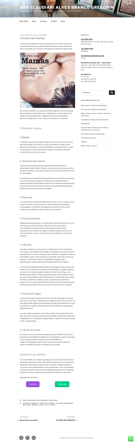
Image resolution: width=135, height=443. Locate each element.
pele (47, 405)
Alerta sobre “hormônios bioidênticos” (94, 105)
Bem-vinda (24, 21)
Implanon (84, 142)
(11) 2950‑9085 (87, 49)
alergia (26, 403)
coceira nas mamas (64, 403)
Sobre (34, 21)
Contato (54, 21)
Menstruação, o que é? (89, 146)
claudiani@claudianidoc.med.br (92, 56)
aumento (35, 403)
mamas (35, 405)
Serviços (43, 21)
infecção (27, 405)
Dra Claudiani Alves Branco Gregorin (67, 7)
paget (42, 405)
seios (53, 405)
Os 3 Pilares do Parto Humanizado (93, 134)
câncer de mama (47, 403)
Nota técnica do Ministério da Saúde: (94, 109)
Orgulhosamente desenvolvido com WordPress (76, 438)
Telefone (33, 384)
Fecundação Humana (88, 138)
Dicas (63, 21)
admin (44, 35)
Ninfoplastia (85, 123)
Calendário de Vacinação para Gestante (95, 120)
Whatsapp (62, 384)
